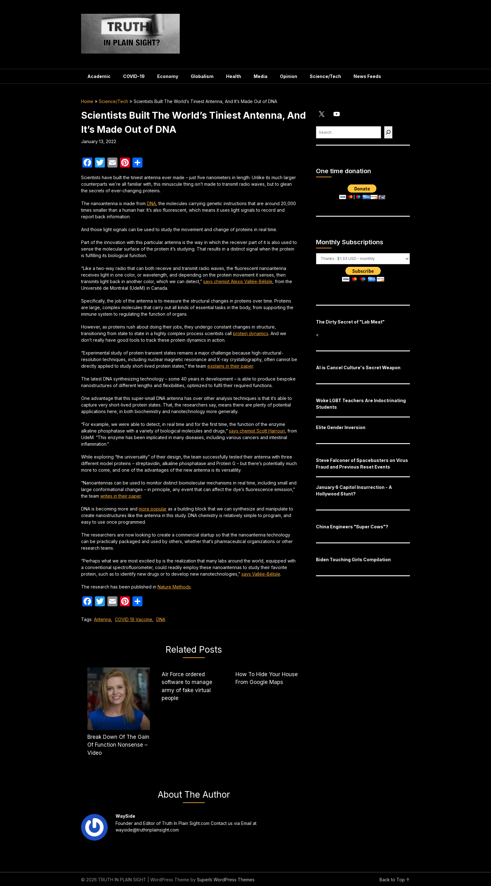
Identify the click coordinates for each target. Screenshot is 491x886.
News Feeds (367, 76)
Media (260, 76)
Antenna (102, 619)
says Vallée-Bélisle (260, 574)
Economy (167, 76)
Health (233, 76)
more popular (153, 508)
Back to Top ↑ (395, 879)
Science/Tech (325, 76)
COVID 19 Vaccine (133, 619)
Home (87, 101)
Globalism (202, 76)
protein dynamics (250, 333)
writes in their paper (120, 496)
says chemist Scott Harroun (257, 430)
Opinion (288, 76)
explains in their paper (230, 366)
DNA (151, 203)
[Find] (388, 132)
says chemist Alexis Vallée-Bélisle (237, 281)
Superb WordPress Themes (226, 879)
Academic (99, 76)
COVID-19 (134, 76)
